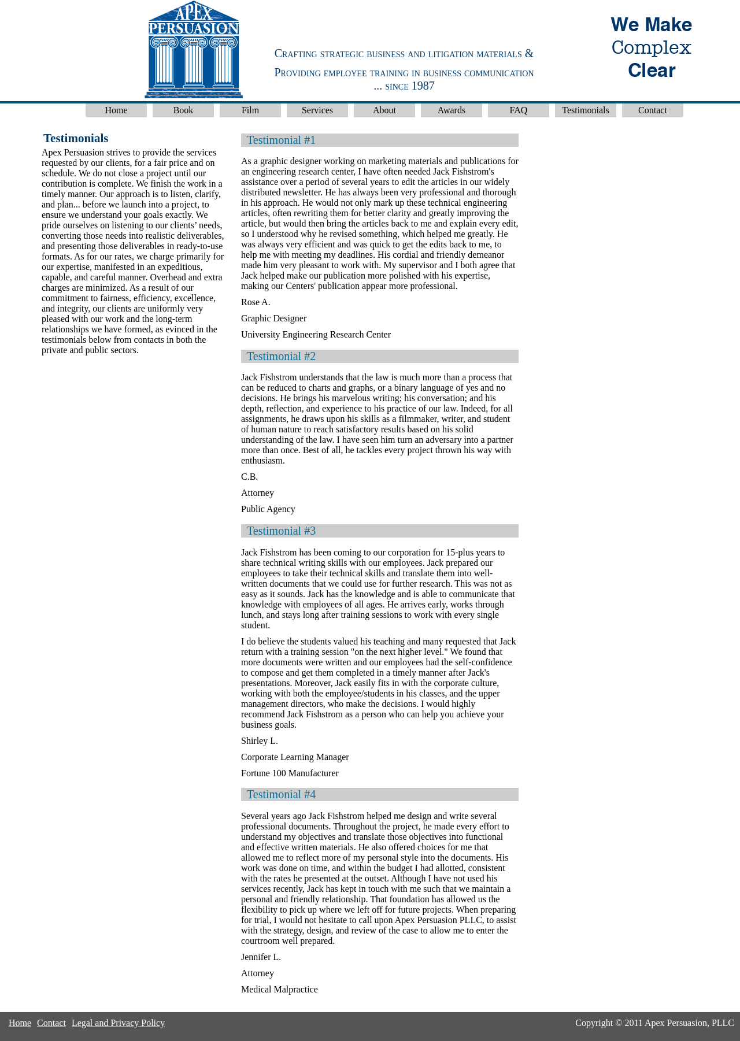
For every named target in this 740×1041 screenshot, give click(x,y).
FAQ (519, 110)
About (384, 110)
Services (317, 110)
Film (250, 110)
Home (116, 110)
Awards (451, 110)
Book (183, 110)
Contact (652, 110)
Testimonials (585, 110)
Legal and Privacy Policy (118, 1023)
